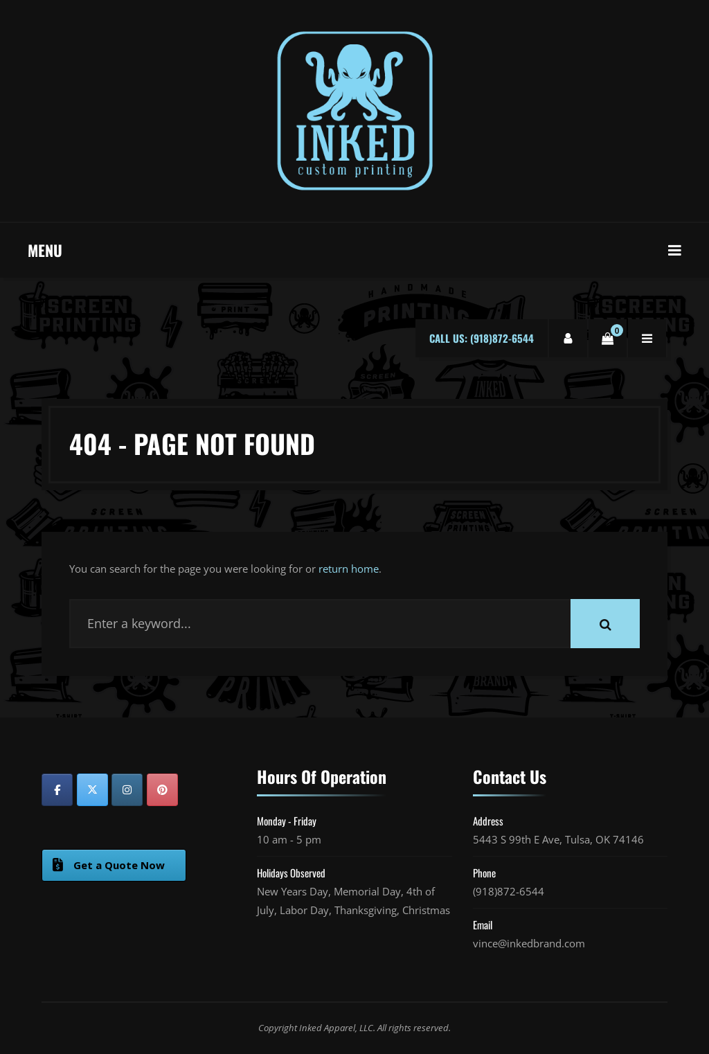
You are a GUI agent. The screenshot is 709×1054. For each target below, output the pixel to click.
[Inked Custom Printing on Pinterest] (162, 790)
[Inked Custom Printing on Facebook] (57, 790)
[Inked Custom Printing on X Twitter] (92, 790)
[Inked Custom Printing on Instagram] (127, 790)
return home (348, 568)
